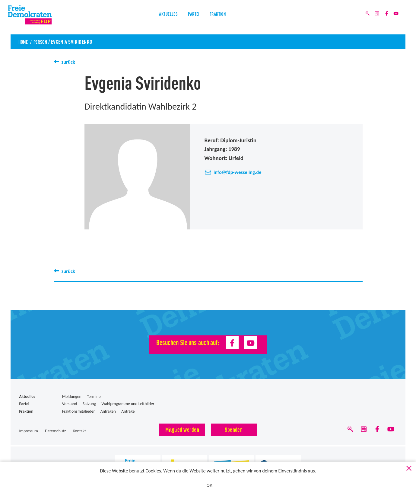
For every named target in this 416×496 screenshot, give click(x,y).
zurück (69, 61)
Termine (93, 396)
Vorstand (69, 403)
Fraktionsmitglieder (78, 411)
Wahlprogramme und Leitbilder (127, 403)
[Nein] (408, 467)
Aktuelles (161, 17)
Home (24, 41)
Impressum (28, 431)
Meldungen (71, 396)
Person (43, 41)
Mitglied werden (182, 429)
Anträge (128, 411)
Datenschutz (55, 431)
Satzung (89, 403)
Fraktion (224, 17)
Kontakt (79, 431)
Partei (193, 17)
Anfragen (108, 411)
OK (209, 485)
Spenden (234, 429)
